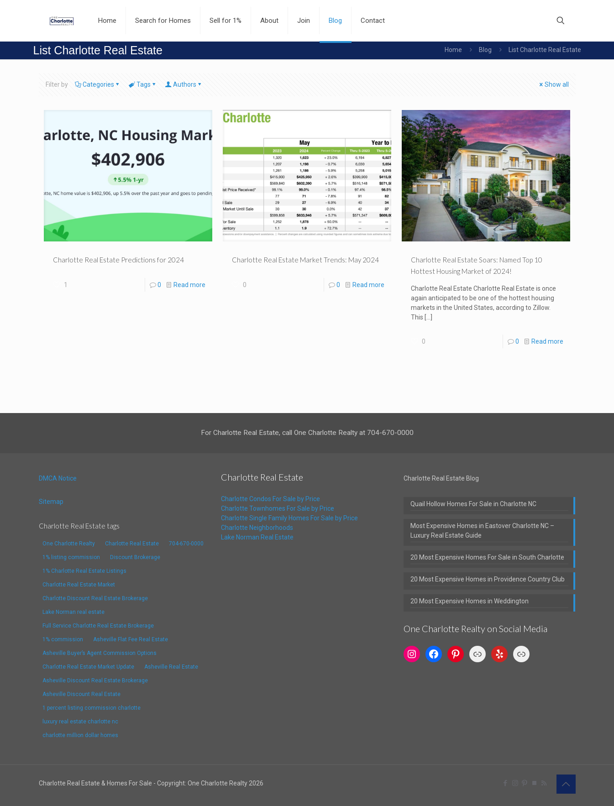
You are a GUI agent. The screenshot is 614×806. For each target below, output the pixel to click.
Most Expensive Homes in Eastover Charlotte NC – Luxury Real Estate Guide (482, 530)
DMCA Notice (58, 478)
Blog (485, 49)
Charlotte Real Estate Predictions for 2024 (118, 260)
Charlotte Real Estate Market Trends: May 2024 (305, 260)
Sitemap (51, 501)
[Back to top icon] (566, 784)
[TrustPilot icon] (534, 783)
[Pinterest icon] (524, 783)
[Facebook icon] (505, 783)
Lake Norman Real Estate (257, 537)
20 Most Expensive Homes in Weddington (469, 601)
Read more (189, 284)
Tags (143, 84)
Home (453, 49)
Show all (553, 84)
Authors (184, 84)
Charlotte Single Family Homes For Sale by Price (289, 518)
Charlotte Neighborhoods (257, 527)
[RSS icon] (544, 783)
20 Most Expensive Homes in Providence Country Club (487, 579)
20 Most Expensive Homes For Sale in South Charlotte (487, 557)
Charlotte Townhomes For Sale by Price (277, 508)
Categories (98, 84)
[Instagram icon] (515, 783)
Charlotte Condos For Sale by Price (270, 498)
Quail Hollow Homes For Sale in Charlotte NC (473, 504)
